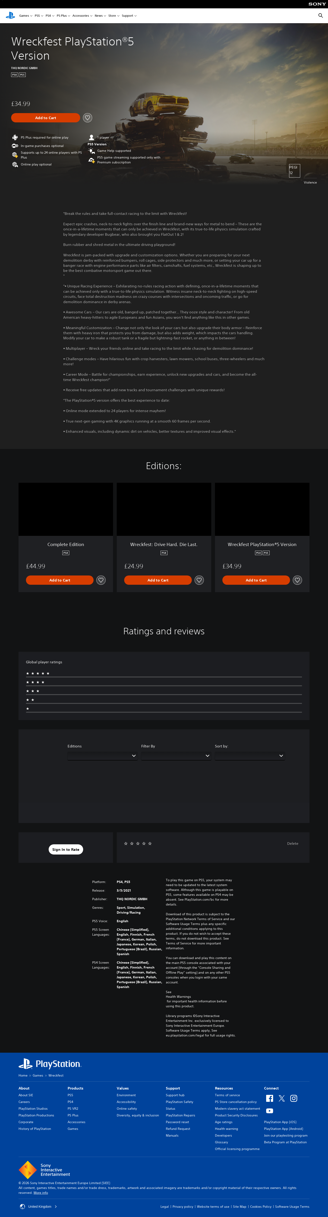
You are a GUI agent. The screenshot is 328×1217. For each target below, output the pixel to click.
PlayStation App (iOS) (280, 1122)
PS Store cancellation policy (236, 1102)
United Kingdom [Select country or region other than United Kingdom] (38, 1207)
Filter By (148, 746)
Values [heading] (123, 1088)
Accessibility (126, 1102)
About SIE (26, 1095)
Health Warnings (178, 997)
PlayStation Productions (36, 1115)
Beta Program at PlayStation (285, 1142)
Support (127, 16)
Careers (24, 1102)
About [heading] (24, 1088)
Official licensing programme (237, 1149)
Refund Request (178, 1129)
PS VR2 (73, 1108)
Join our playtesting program (286, 1135)
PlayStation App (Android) (283, 1129)
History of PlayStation (35, 1129)
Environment (126, 1095)
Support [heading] (173, 1088)
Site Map (239, 1206)
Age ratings (224, 1122)
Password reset (177, 1122)
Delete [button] (292, 843)
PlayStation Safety (179, 1102)
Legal (165, 1206)
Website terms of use (213, 1206)
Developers (223, 1135)
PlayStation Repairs (180, 1115)
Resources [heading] (224, 1088)
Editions (75, 746)
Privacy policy (183, 1206)
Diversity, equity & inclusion (138, 1115)
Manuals (172, 1135)
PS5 (37, 16)
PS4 (48, 16)
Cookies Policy (260, 1206)
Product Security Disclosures (236, 1115)
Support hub (175, 1095)
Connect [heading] (271, 1088)
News (99, 16)
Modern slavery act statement (237, 1108)
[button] (66, 849)
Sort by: (221, 746)
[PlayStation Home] (10, 16)
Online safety (127, 1108)
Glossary (221, 1142)
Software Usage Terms (292, 1206)
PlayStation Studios (33, 1108)
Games (24, 16)
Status (170, 1108)
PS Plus (62, 16)
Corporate (26, 1122)
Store (112, 16)
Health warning (226, 1129)
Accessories (81, 16)
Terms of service (227, 1095)
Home (23, 1075)
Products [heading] (75, 1088)
